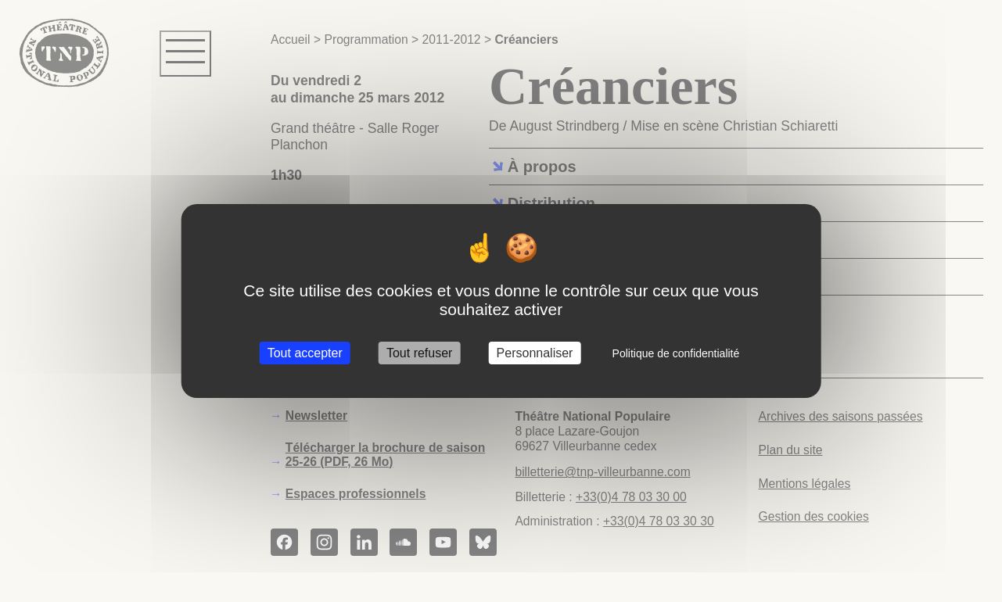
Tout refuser (419, 353)
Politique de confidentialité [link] (676, 353)
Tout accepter (305, 353)
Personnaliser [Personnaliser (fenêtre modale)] (535, 353)
